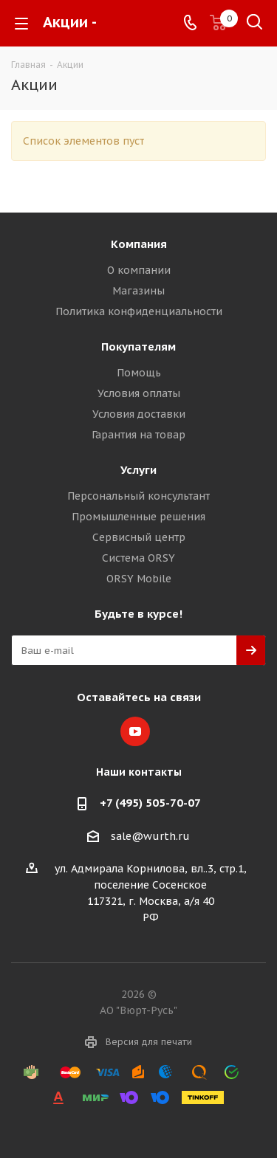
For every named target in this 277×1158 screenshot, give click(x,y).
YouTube (135, 731)
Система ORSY (138, 558)
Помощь (139, 372)
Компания (139, 244)
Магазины (138, 290)
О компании (139, 270)
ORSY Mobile (138, 578)
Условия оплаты (139, 393)
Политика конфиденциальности (138, 311)
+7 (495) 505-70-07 (150, 803)
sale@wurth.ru (150, 836)
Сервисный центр (138, 537)
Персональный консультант (138, 496)
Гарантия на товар (138, 434)
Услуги (138, 470)
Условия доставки (138, 414)
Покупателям (138, 347)
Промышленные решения (138, 516)
